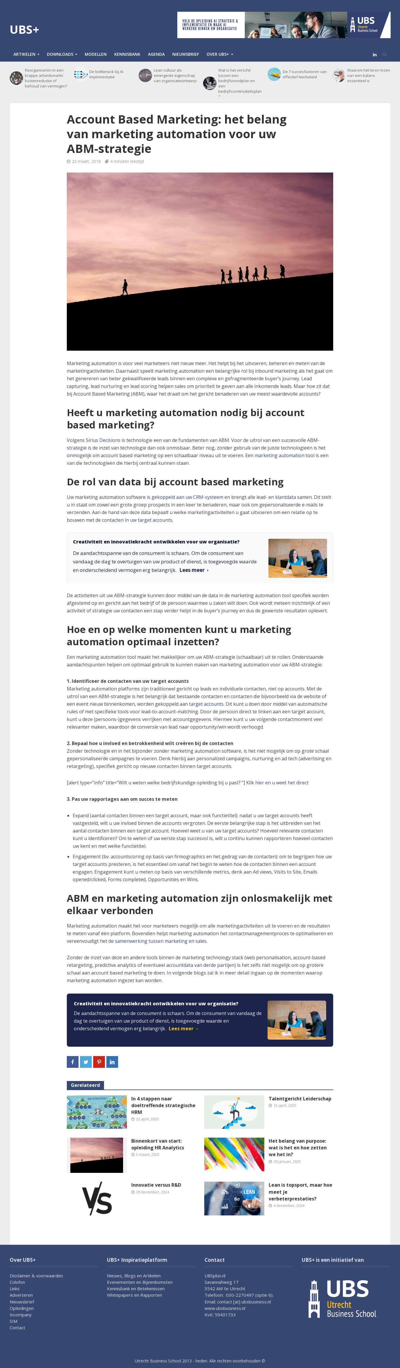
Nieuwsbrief (185, 54)
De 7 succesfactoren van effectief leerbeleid (305, 74)
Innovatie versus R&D (156, 1185)
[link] (200, 1020)
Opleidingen (22, 1308)
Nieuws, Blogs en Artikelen (134, 1276)
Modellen (96, 54)
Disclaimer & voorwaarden (36, 1276)
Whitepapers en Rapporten (134, 1295)
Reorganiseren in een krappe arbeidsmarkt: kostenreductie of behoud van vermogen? (46, 78)
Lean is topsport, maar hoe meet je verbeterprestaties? (300, 1192)
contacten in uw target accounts (137, 520)
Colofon (17, 1282)
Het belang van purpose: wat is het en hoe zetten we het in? (298, 1148)
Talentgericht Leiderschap (300, 1098)
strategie (77, 448)
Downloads (60, 54)
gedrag (229, 856)
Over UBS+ (218, 54)
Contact (17, 1327)
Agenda (156, 54)
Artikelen (24, 54)
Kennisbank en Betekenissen (136, 1288)
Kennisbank (127, 54)
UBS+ (24, 29)
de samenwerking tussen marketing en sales (157, 941)
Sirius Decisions (103, 440)
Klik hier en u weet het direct (277, 782)
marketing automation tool (284, 455)
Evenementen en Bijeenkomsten (140, 1282)
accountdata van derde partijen (200, 965)
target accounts (206, 704)
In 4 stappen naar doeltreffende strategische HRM (163, 1105)
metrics (221, 872)
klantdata (285, 497)
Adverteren (21, 1295)
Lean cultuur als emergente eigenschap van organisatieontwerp (175, 75)
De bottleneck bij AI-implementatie (106, 74)
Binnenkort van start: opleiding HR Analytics (157, 1144)
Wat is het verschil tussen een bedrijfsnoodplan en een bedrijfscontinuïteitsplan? (240, 83)
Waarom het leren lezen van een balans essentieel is (368, 75)
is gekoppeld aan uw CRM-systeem (185, 497)
